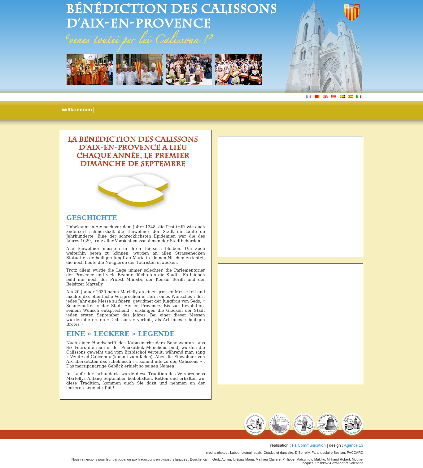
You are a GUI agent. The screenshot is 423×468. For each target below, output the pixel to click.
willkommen (77, 110)
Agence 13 (353, 445)
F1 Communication (309, 445)
